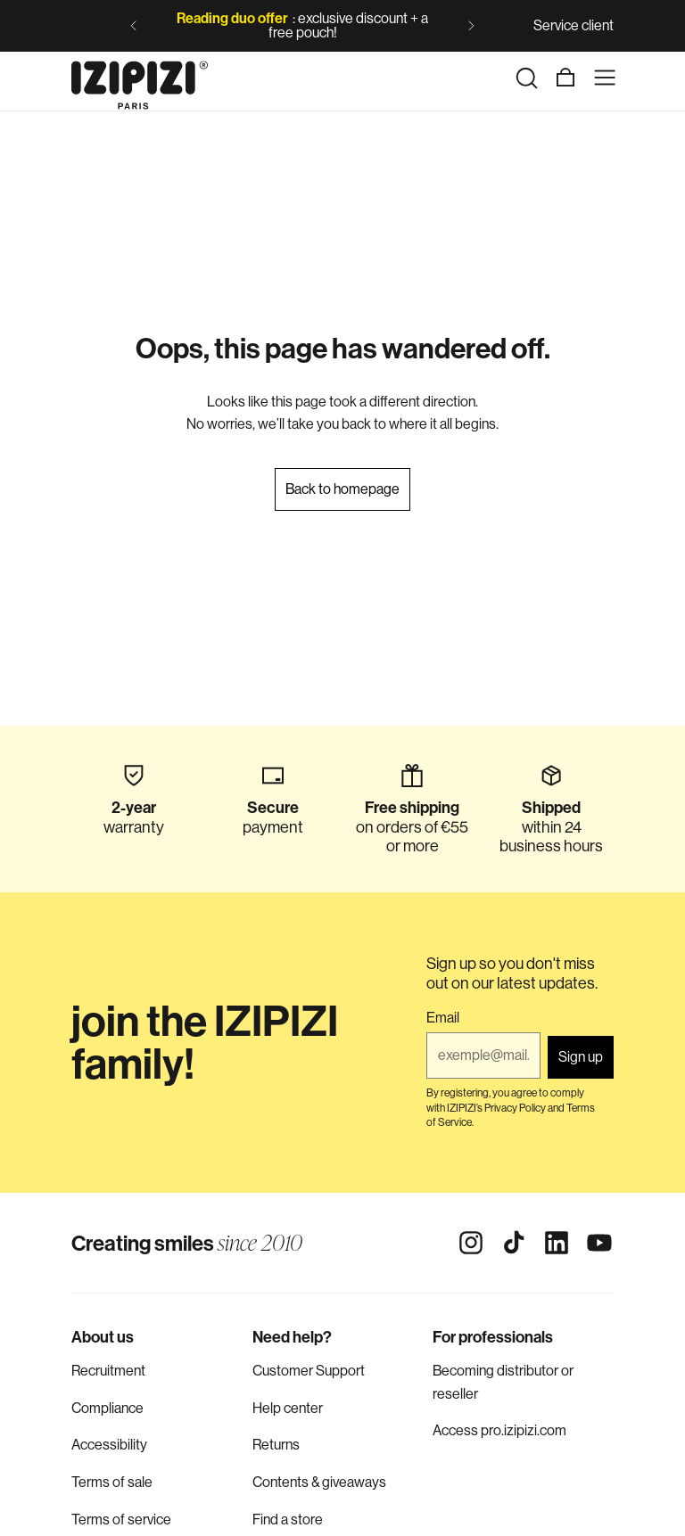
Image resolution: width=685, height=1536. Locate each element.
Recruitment (108, 1370)
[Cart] (565, 77)
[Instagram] (471, 1242)
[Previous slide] (133, 25)
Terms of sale (112, 1482)
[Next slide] (471, 25)
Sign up (580, 1056)
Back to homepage (342, 489)
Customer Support (308, 1370)
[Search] (526, 77)
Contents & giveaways (319, 1482)
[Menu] (604, 77)
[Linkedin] (556, 1242)
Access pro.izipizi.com (499, 1430)
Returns (276, 1444)
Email (442, 1018)
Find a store (287, 1519)
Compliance (107, 1408)
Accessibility (109, 1444)
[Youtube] (599, 1242)
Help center (287, 1408)
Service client (573, 25)
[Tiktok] (513, 1242)
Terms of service (121, 1519)
